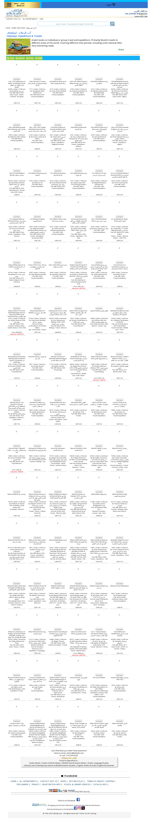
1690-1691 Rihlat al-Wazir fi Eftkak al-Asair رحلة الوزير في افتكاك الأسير (79, 83)
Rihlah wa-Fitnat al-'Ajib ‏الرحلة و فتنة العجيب (119, 495)
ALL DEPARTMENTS (30, 19)
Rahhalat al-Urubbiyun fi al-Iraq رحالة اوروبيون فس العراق (37, 449)
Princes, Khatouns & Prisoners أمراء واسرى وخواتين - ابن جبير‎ (120, 404)
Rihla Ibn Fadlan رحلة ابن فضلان (99, 449)
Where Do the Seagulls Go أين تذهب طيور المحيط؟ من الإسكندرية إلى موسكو (78, 725)
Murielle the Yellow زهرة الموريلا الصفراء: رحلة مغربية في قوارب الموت (37, 404)
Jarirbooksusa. (94, 805)
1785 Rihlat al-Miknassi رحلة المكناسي (99, 82)
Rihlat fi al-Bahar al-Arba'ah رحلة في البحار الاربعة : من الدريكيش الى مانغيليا (37, 588)
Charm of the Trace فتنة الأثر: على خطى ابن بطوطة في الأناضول (37, 267)
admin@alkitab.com (75, 753)
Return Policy (76, 781)
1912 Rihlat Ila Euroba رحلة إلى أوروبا (78, 174)
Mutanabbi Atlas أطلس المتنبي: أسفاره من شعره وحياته (78, 403)
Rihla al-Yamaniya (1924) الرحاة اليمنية (78, 449)
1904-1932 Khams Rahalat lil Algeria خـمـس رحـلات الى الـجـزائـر (119, 129)
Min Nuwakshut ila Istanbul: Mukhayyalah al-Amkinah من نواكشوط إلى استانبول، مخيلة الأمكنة (17, 359)
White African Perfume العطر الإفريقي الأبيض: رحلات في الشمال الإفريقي (99, 725)
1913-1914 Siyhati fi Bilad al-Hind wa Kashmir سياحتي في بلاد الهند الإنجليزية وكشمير (120, 175)
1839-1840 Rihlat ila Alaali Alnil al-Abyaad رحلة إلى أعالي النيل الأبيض (17, 129)
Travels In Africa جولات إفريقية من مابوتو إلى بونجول (16, 724)
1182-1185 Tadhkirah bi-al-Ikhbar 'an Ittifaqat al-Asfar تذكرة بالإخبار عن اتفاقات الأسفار (17, 84)
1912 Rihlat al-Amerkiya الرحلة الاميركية (58, 174)
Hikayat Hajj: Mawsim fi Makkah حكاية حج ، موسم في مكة (37, 312)
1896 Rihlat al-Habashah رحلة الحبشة (78, 128)
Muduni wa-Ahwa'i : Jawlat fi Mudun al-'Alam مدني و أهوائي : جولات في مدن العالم (119, 358)
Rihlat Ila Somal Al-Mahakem (119, 586)
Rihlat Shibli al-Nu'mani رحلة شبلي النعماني (37, 633)
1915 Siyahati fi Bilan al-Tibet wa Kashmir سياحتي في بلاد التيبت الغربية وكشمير (17, 221)
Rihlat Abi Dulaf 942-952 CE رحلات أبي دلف (17, 541)
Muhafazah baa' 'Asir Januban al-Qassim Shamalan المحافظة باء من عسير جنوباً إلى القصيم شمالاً (16, 405)
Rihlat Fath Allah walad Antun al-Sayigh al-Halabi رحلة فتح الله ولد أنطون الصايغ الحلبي (16, 588)
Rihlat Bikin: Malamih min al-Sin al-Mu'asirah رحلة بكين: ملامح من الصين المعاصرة (120, 542)
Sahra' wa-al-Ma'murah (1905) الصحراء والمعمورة (78, 633)
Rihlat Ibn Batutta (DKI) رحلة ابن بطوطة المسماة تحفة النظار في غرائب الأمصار (78, 588)
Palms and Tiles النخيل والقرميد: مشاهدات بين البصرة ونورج (99, 404)
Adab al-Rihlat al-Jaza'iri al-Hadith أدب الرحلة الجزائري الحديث (16, 267)
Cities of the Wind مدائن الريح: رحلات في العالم (58, 266)
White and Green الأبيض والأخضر (119, 724)
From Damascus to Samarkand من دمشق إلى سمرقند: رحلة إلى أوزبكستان (119, 267)
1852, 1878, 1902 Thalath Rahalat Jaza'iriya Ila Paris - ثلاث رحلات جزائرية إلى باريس (37, 129)
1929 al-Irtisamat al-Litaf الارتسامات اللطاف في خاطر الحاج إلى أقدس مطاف (78, 221)
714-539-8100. (72, 755)
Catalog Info (100, 784)
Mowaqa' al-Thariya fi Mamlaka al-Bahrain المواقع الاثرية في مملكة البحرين (58, 358)
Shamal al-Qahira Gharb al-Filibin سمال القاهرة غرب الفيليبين (17, 679)
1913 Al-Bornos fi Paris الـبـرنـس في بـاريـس (99, 174)
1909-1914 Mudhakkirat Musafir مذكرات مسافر (17, 174)
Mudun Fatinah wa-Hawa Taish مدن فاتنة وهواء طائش (99, 357)
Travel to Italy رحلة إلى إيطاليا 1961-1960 (120, 678)
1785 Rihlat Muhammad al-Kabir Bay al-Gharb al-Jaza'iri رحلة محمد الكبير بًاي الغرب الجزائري (120, 84)
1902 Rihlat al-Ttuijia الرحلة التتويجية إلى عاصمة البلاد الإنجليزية (99, 129)
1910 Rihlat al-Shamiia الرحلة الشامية (37, 174)
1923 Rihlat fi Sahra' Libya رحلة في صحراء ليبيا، (58, 220)
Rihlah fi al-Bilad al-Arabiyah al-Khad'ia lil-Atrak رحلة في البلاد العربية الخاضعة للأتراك (58, 496)
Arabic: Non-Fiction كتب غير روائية (24, 28)
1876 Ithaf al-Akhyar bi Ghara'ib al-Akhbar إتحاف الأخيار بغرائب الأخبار (58, 129)
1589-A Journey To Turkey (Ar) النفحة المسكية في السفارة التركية (37, 83)
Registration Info (51, 784)
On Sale (38, 58)
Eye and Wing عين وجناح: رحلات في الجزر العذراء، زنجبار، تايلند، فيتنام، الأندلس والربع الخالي (99, 268)
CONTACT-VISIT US (13, 19)
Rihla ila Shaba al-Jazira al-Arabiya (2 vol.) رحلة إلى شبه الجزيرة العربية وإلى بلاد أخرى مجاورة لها (37, 497)
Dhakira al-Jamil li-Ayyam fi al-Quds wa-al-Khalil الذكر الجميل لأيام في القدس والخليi (78, 267)
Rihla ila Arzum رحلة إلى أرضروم (119, 449)
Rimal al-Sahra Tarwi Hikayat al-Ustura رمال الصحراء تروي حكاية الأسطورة (58, 633)
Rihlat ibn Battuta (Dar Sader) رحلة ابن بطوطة (58, 587)
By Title (10, 58)
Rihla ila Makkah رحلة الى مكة (17, 494)
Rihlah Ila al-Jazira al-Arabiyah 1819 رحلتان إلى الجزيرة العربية (78, 496)
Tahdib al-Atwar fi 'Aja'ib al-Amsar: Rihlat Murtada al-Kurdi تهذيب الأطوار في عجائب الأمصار (58, 680)
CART (111, 5)
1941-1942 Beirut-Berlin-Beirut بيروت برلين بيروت (99, 220)
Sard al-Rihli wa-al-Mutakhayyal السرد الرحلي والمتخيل (119, 633)
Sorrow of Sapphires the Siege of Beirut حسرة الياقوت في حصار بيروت (37, 679)
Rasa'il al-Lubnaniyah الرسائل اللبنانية (58, 449)
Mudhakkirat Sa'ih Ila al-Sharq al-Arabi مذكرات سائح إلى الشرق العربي (78, 358)
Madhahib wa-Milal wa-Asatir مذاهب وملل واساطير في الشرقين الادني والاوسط (119, 312)
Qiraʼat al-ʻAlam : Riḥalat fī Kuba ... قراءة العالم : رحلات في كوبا (17, 450)
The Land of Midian (99, 678)
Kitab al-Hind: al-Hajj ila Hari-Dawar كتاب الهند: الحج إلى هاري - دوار (79, 312)
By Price (30, 58)
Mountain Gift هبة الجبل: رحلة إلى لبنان (37, 357)
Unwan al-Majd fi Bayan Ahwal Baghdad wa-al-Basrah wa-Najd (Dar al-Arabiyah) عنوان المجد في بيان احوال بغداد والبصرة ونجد (37, 727)
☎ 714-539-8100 (69, 776)
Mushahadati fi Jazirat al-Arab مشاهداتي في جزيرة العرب (58, 404)
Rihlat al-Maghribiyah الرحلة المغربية (58, 541)
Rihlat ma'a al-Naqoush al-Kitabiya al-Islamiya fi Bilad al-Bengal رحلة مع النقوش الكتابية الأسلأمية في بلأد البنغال (17, 634)
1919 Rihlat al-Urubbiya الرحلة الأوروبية (37, 220)
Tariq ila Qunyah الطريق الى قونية (78, 678)
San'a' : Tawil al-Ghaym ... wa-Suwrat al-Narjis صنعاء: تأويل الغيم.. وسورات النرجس (99, 633)
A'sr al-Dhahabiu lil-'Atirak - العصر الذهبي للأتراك (119, 220)
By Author (20, 58)
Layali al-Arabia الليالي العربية (99, 311)
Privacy (35, 784)
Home (8, 28)
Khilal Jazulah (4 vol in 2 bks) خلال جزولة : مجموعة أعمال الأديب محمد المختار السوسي (58, 312)
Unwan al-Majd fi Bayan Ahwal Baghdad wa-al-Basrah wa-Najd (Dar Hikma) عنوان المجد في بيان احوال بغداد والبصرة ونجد (58, 727)
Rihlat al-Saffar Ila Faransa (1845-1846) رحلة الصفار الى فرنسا (78, 542)
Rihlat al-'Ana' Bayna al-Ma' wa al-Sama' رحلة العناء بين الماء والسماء (37, 542)
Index (63, 781)
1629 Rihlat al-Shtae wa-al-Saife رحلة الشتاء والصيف (57, 82)
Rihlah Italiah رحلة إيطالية (99, 494)
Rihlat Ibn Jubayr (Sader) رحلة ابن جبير (99, 587)
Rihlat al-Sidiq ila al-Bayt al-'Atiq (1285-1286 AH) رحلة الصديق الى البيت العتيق (99, 542)
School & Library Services (77, 784)
